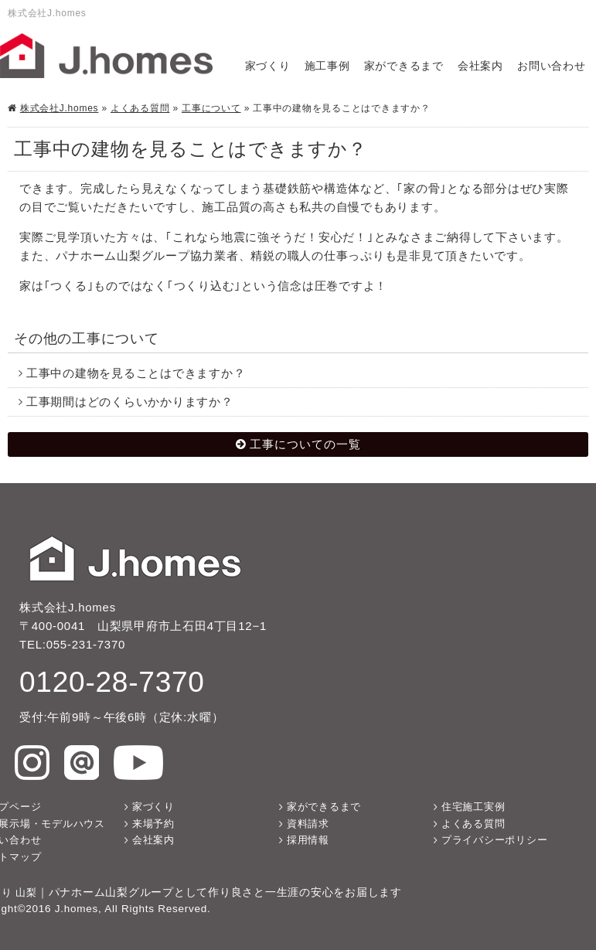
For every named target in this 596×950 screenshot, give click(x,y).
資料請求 (308, 823)
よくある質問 (140, 108)
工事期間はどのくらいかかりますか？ (129, 401)
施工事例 (327, 66)
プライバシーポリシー (494, 840)
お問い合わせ (551, 66)
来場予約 (153, 823)
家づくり (268, 66)
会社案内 (480, 66)
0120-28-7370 (112, 682)
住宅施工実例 (473, 806)
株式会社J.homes (59, 108)
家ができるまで (404, 66)
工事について (211, 108)
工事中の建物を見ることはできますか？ (136, 373)
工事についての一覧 (305, 444)
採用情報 (308, 840)
